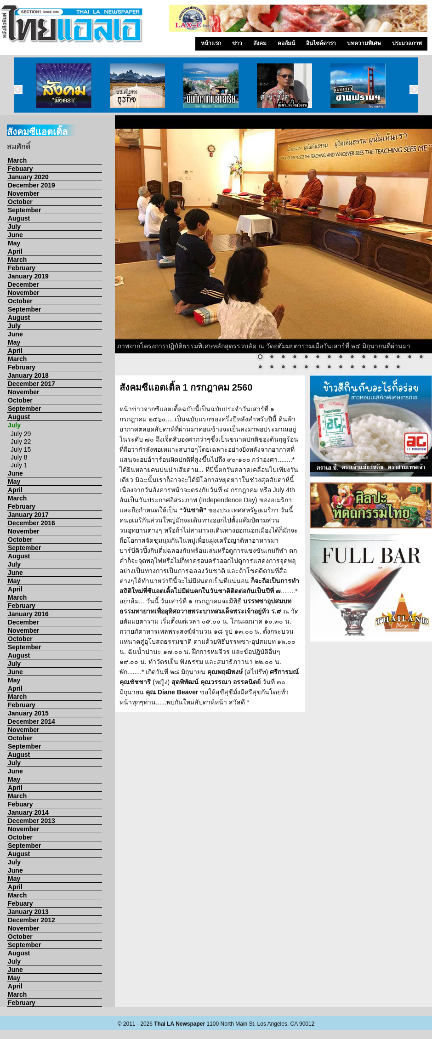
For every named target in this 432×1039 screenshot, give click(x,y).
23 (340, 368)
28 (398, 368)
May (14, 243)
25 (363, 368)
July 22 (21, 441)
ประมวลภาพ (407, 43)
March (17, 160)
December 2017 (31, 383)
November (23, 193)
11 (375, 357)
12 (386, 357)
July (14, 226)
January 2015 (28, 713)
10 (363, 357)
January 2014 (28, 812)
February (21, 268)
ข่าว (237, 43)
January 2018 (28, 375)
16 (260, 368)
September (24, 210)
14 (409, 357)
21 (318, 368)
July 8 (19, 457)
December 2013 (31, 820)
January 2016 (28, 614)
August (19, 218)
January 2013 (28, 911)
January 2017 (28, 514)
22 (329, 368)
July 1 (19, 465)
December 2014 (31, 721)
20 (306, 368)
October (20, 201)
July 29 (21, 433)
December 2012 (31, 920)
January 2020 (28, 177)
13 (398, 357)
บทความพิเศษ (364, 43)
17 (272, 368)
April (15, 251)
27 (386, 368)
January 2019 (28, 276)
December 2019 (31, 185)
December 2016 (31, 523)
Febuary (20, 168)
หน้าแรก (211, 43)
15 (421, 357)
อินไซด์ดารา (321, 43)
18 (283, 368)
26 (375, 368)
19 (295, 368)
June (15, 234)
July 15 (21, 449)
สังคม (260, 43)
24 (352, 368)
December (23, 284)
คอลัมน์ (286, 43)
